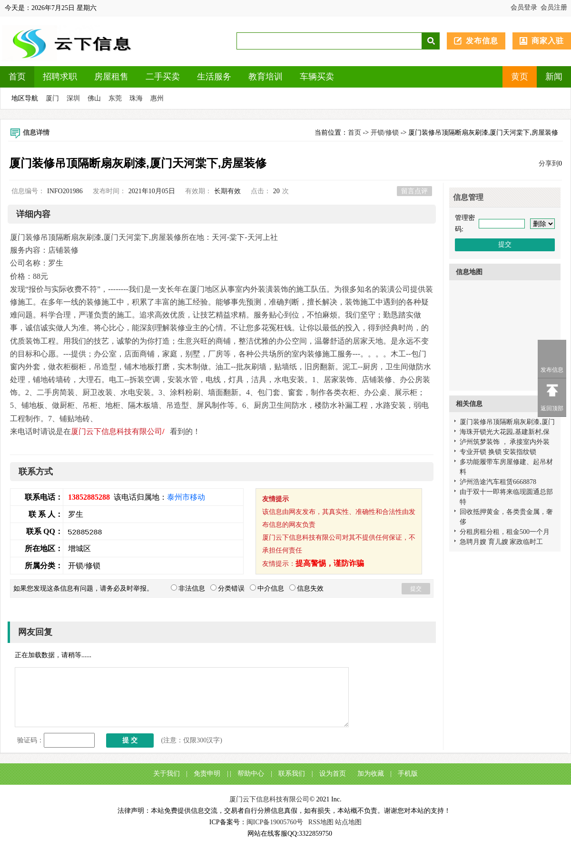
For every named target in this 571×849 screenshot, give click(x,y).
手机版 (408, 773)
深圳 (73, 98)
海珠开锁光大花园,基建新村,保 (505, 431)
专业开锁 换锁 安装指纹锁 (498, 451)
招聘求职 (60, 76)
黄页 (519, 76)
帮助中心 (250, 773)
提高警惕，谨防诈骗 (329, 563)
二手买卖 (163, 76)
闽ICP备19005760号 (275, 822)
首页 (17, 76)
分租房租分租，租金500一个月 (505, 531)
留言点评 (414, 191)
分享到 (549, 163)
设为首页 (332, 773)
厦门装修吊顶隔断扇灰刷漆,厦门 (507, 421)
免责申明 (207, 773)
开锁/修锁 (385, 132)
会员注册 (554, 7)
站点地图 (348, 822)
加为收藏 (370, 773)
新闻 (553, 76)
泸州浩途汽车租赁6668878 (498, 481)
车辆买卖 (317, 76)
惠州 (157, 98)
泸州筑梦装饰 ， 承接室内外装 (505, 441)
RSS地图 (321, 822)
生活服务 (214, 76)
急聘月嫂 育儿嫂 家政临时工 (501, 541)
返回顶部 (552, 408)
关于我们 (166, 773)
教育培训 (265, 76)
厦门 (52, 98)
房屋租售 (111, 76)
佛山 (94, 98)
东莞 (115, 98)
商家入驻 (548, 41)
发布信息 (482, 41)
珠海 (136, 98)
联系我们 (291, 773)
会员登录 (524, 7)
